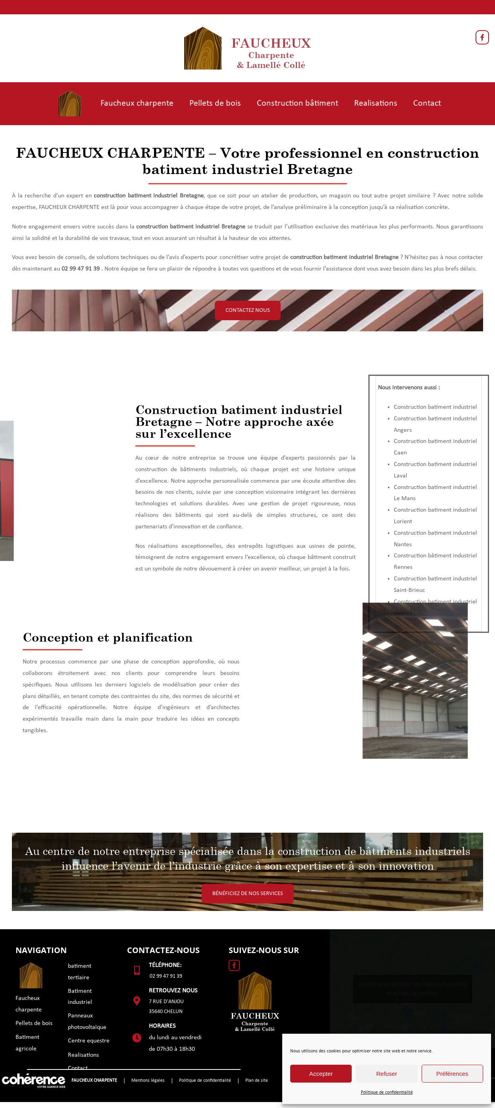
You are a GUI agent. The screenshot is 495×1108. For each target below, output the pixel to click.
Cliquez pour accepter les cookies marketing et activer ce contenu (412, 988)
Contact (78, 1068)
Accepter (321, 1073)
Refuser (386, 1073)
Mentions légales (148, 1080)
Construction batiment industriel (435, 407)
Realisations (83, 1055)
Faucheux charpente (28, 1004)
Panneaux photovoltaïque (87, 1022)
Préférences (452, 1073)
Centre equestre (89, 1041)
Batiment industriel (80, 997)
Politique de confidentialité (387, 1092)
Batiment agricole (27, 1043)
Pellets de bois (33, 1023)
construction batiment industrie (135, 196)
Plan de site (256, 1080)
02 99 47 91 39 (166, 976)
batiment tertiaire (79, 972)
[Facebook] (234, 965)
